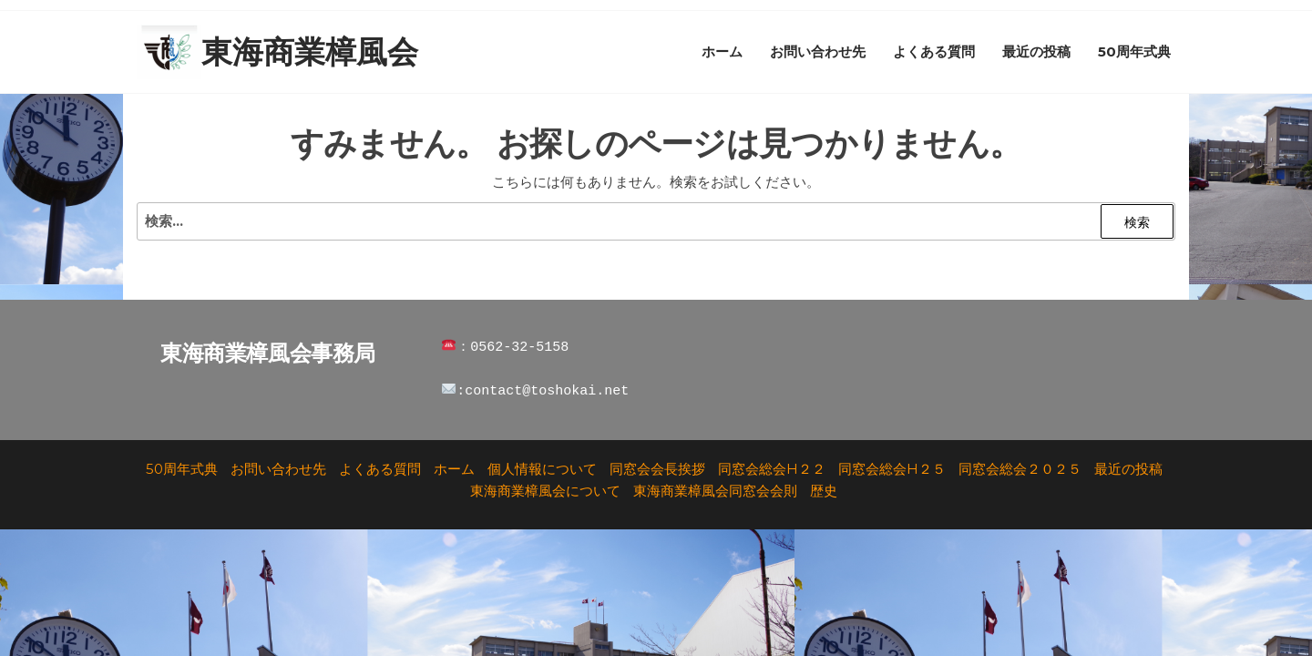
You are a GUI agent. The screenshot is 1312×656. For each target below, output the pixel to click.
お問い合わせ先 (818, 51)
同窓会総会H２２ (771, 468)
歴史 (823, 490)
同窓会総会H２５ (892, 468)
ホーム (722, 51)
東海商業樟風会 (309, 52)
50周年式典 (1134, 51)
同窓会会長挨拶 (657, 468)
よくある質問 (934, 51)
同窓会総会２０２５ (1019, 468)
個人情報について (542, 468)
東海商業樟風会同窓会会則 (715, 490)
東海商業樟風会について (545, 490)
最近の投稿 (1036, 51)
